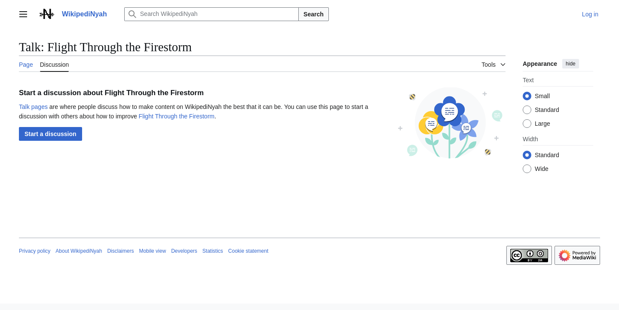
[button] (50, 134)
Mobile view (152, 251)
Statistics (212, 251)
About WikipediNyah (78, 251)
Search (313, 14)
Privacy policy (34, 251)
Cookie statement (248, 251)
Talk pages (33, 106)
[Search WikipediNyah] (211, 14)
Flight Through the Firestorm (177, 116)
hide (571, 64)
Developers (184, 251)
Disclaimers (120, 251)
